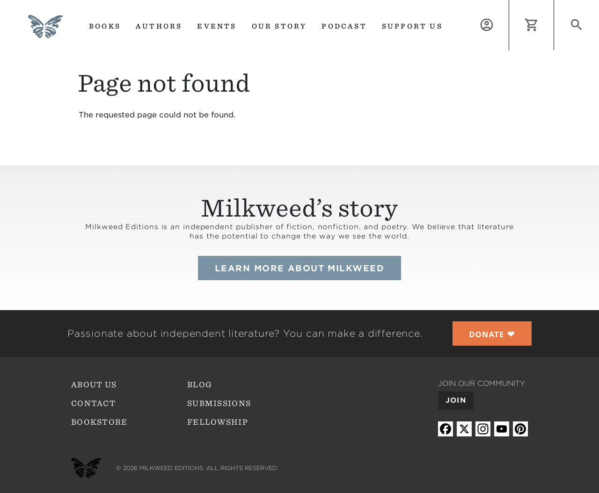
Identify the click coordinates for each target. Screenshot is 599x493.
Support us (412, 26)
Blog (199, 384)
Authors (159, 26)
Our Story (279, 26)
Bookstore (99, 422)
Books (105, 26)
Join (456, 400)
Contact (93, 403)
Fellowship (217, 422)
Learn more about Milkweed (299, 268)
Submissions (219, 403)
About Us (94, 384)
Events (216, 26)
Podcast (343, 26)
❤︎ (492, 334)
